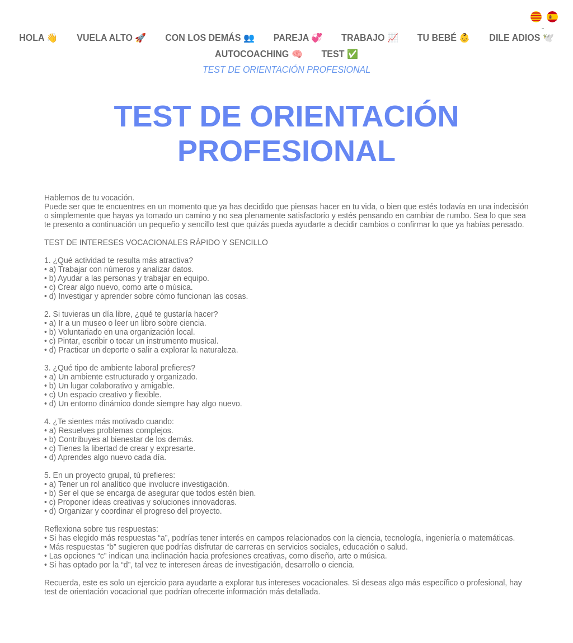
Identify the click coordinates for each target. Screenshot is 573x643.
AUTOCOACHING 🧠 (259, 54)
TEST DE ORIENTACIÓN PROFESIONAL (286, 69)
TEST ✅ (340, 54)
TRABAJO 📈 (369, 38)
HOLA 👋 (38, 38)
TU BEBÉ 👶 (444, 38)
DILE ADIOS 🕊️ (521, 38)
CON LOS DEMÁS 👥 (210, 38)
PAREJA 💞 (298, 38)
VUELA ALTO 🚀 (111, 38)
